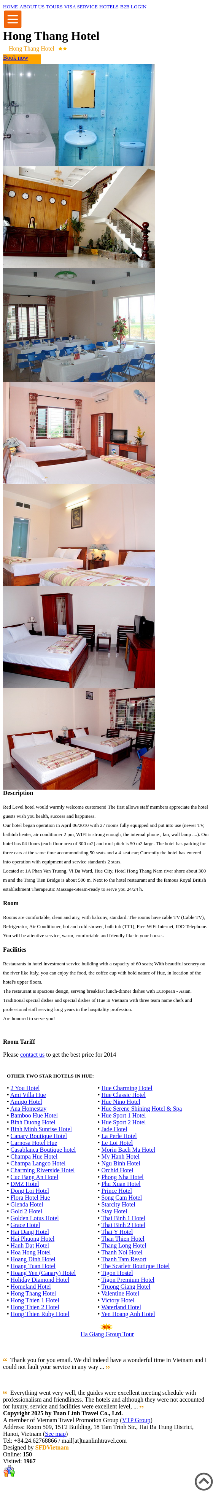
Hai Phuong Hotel (33, 1238)
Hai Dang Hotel (30, 1232)
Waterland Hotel (121, 1307)
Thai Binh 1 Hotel (123, 1218)
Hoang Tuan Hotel (33, 1266)
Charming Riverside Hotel (43, 1170)
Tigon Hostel (117, 1273)
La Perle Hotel (119, 1136)
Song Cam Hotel (121, 1197)
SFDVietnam (51, 1447)
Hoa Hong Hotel (31, 1252)
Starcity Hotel (118, 1204)
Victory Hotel (117, 1300)
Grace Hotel (25, 1225)
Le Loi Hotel (117, 1143)
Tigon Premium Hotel (127, 1279)
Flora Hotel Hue (30, 1197)
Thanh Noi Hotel (121, 1252)
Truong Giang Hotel (125, 1286)
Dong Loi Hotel (30, 1190)
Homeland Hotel (31, 1286)
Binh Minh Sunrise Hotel (41, 1129)
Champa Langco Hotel (38, 1163)
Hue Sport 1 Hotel (123, 1115)
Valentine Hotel (120, 1293)
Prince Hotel (116, 1190)
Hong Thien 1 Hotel (35, 1300)
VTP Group (136, 1420)
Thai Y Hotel (117, 1232)
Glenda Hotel (27, 1204)
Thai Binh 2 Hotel (123, 1225)
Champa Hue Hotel (34, 1156)
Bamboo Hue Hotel (34, 1115)
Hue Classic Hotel (123, 1095)
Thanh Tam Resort (123, 1259)
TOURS (54, 7)
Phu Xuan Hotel (120, 1184)
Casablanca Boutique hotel (43, 1149)
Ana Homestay (28, 1108)
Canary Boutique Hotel (39, 1136)
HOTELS (109, 7)
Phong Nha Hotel (122, 1177)
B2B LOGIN (133, 7)
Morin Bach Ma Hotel (128, 1149)
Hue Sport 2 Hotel (123, 1122)
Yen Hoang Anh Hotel (128, 1314)
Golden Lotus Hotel (35, 1218)
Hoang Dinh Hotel (33, 1259)
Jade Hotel (114, 1129)
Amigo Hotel (26, 1101)
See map (55, 1434)
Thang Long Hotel (123, 1245)
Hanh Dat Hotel (30, 1245)
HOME (10, 7)
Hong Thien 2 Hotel (35, 1307)
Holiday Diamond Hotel (40, 1279)
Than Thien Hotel (122, 1238)
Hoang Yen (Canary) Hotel (43, 1273)
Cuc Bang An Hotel (35, 1177)
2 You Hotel (25, 1088)
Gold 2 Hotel (27, 1211)
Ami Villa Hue (28, 1095)
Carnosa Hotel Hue (34, 1143)
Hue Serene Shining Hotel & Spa (141, 1108)
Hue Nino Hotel (120, 1101)
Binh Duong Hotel (33, 1122)
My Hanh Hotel (120, 1156)
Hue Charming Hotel (126, 1088)
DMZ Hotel (25, 1184)
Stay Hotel (114, 1211)
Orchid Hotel (117, 1170)
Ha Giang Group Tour (107, 1334)
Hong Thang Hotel (33, 1293)
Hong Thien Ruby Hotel (40, 1314)
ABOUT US (32, 7)
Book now (15, 57)
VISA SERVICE (81, 7)
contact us (32, 1054)
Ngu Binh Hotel (120, 1163)
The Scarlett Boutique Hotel (135, 1266)
